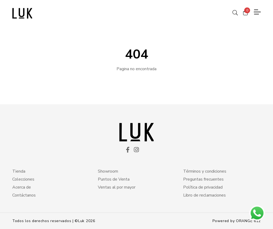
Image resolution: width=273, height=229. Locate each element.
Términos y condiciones (204, 171)
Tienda (18, 171)
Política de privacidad (203, 187)
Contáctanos (24, 195)
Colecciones (23, 179)
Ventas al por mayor (116, 187)
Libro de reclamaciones (204, 195)
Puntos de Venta (114, 179)
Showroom (108, 171)
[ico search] (235, 12)
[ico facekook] (128, 150)
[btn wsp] (257, 213)
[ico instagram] (136, 150)
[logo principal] (22, 13)
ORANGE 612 (248, 220)
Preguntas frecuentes (203, 179)
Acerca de (21, 187)
